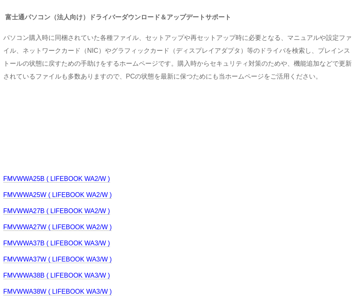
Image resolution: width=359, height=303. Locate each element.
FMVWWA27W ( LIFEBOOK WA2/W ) (57, 227)
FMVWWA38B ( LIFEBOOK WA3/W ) (56, 275)
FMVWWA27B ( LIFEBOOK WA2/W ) (56, 211)
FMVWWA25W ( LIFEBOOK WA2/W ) (57, 194)
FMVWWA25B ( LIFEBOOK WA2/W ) (56, 178)
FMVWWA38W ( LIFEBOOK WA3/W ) (57, 291)
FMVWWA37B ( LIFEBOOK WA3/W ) (56, 243)
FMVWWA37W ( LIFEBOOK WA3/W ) (57, 259)
